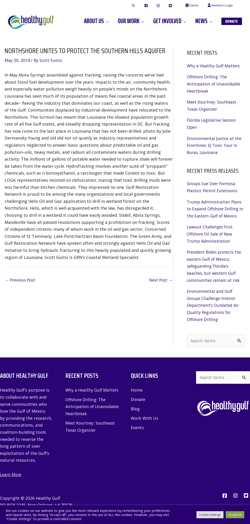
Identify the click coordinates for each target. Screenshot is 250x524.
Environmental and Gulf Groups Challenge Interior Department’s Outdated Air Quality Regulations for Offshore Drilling (214, 305)
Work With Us (144, 419)
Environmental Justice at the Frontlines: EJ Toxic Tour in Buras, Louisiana (215, 145)
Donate (138, 400)
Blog (135, 409)
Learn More (11, 474)
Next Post (160, 280)
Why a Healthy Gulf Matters (214, 66)
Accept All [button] (235, 515)
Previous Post (21, 280)
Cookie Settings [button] (210, 515)
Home (136, 390)
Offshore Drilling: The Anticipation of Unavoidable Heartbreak (214, 83)
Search (235, 337)
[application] (118, 21)
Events (137, 428)
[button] (150, 5)
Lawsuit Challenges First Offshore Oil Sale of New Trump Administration (211, 234)
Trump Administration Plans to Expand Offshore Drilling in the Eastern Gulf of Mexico (215, 209)
